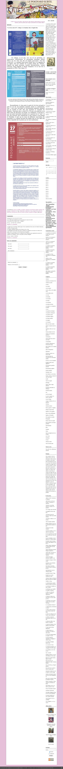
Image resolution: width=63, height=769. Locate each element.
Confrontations (48, 336)
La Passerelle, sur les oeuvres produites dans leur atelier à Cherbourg (51, 601)
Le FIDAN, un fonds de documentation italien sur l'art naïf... (51, 618)
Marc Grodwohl (48, 652)
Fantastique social (49, 372)
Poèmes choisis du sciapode (50, 420)
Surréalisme (48, 437)
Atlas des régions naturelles (50, 521)
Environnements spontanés (51, 226)
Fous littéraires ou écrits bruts (51, 374)
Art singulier (50, 225)
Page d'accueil (25, 21)
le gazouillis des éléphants (33, 212)
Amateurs (47, 279)
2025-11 (47, 187)
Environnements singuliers (50, 368)
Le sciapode (48, 245)
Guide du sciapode (49, 380)
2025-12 (47, 185)
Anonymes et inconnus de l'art (51, 280)
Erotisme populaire (49, 370)
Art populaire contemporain (50, 312)
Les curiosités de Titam (49, 644)
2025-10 (47, 189)
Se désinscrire (51, 753)
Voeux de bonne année (49, 443)
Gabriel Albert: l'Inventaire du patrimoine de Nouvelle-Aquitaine (51, 553)
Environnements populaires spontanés (36, 209)
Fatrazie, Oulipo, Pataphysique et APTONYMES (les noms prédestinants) (51, 546)
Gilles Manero (48, 271)
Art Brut (47, 284)
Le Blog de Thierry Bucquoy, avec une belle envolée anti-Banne (50, 611)
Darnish (47, 237)
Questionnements (48, 425)
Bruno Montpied (51, 221)
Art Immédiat (50, 204)
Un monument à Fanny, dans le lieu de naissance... (51, 234)
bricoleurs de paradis (25, 212)
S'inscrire (51, 751)
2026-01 (47, 183)
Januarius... (47, 114)
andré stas (19, 212)
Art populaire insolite (49, 314)
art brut (53, 209)
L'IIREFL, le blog (49, 581)
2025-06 (47, 196)
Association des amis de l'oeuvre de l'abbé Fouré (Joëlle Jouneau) (51, 515)
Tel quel (47, 439)
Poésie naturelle (50, 216)
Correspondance (48, 341)
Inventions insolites (49, 390)
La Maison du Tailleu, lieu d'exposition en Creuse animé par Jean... (50, 597)
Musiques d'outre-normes (50, 409)
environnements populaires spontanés (50, 220)
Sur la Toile (48, 436)
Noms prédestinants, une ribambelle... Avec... (51, 255)
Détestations (48, 351)
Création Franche (48, 208)
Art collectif (48, 286)
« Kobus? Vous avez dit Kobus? (16, 21)
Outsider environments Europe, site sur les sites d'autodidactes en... (51, 675)
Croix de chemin (51, 744)
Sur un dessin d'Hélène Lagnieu (51, 154)
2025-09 (47, 191)
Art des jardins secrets (49, 293)
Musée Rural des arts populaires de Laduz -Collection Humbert (51, 662)
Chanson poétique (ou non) (50, 331)
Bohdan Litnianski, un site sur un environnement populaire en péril (51, 524)
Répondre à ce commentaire (12, 224)
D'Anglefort (48, 249)
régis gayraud (50, 222)
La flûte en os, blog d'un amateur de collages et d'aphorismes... (50, 593)
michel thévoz (9, 212)
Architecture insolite (49, 282)
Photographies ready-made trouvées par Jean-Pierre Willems (51, 725)
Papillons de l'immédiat (49, 415)
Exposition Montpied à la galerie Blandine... (50, 247)
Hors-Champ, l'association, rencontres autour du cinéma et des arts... (51, 567)
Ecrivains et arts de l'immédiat (51, 360)
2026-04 (47, 180)
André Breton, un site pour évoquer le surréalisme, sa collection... (50, 502)
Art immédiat (48, 296)
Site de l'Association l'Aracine (51, 688)
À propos (51, 68)
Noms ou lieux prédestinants (50, 413)
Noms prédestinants (50, 206)
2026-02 (47, 182)
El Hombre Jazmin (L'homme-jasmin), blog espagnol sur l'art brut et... (51, 542)
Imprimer (40, 212)
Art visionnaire (48, 322)
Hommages (47, 382)
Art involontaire (48, 302)
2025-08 (47, 193)
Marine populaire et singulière (51, 407)
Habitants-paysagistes (49, 211)
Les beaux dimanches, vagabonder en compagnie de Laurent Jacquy (50, 638)
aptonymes (49, 214)
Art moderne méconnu (49, 304)
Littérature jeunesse (49, 405)
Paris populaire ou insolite (50, 417)
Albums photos (48, 705)
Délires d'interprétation (49, 349)
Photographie (48, 418)
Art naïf (53, 223)
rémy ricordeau (51, 212)
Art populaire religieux (49, 316)
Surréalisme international (50, 690)
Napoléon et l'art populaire (50, 411)
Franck (47, 241)
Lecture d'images (48, 399)
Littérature (47, 404)
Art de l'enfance (48, 288)
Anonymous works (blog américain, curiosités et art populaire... (50, 506)
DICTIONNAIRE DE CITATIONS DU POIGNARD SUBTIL (51, 357)
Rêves (47, 427)
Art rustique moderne (49, 318)
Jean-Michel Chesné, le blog (50, 573)
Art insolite (47, 300)
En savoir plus (50, 767)
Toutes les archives (49, 198)
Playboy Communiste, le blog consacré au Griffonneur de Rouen (51, 682)
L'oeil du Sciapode (49, 394)
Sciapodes (47, 429)
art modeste (50, 215)
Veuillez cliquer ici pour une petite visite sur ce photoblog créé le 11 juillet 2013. (50, 84)
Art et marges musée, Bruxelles (51, 509)
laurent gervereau (14, 212)
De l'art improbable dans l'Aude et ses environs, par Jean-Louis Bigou (51, 535)
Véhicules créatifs (49, 441)
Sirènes (47, 431)
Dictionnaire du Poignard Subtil (51, 140)
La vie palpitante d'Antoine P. (51, 604)
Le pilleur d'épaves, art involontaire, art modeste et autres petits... (50, 631)
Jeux (46, 392)
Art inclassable (48, 298)
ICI (26, 68)
